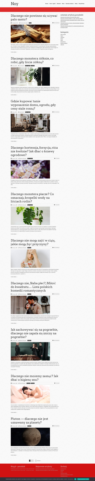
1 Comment (57, 158)
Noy (14, 3)
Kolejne (39, 460)
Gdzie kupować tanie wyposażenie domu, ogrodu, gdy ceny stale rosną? (33, 104)
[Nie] (93, 479)
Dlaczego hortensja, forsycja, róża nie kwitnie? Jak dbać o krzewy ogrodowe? (34, 151)
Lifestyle (32, 65)
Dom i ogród (52, 3)
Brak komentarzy (56, 22)
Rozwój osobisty (70, 3)
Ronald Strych (21, 112)
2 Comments (57, 204)
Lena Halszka (21, 65)
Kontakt (62, 470)
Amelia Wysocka (22, 383)
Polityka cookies (64, 473)
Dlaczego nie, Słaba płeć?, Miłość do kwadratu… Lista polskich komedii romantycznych (33, 286)
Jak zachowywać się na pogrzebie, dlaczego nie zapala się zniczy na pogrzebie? (34, 333)
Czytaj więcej (14, 52)
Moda (76, 3)
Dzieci (46, 3)
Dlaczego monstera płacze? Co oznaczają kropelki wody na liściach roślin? (32, 197)
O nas (62, 471)
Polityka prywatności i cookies (67, 474)
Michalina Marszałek (24, 23)
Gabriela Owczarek (23, 158)
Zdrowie (59, 3)
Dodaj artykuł (63, 468)
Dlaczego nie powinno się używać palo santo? (70, 17)
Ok (75, 479)
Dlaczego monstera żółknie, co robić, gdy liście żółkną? (72, 18)
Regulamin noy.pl (64, 476)
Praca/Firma (81, 3)
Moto (63, 3)
